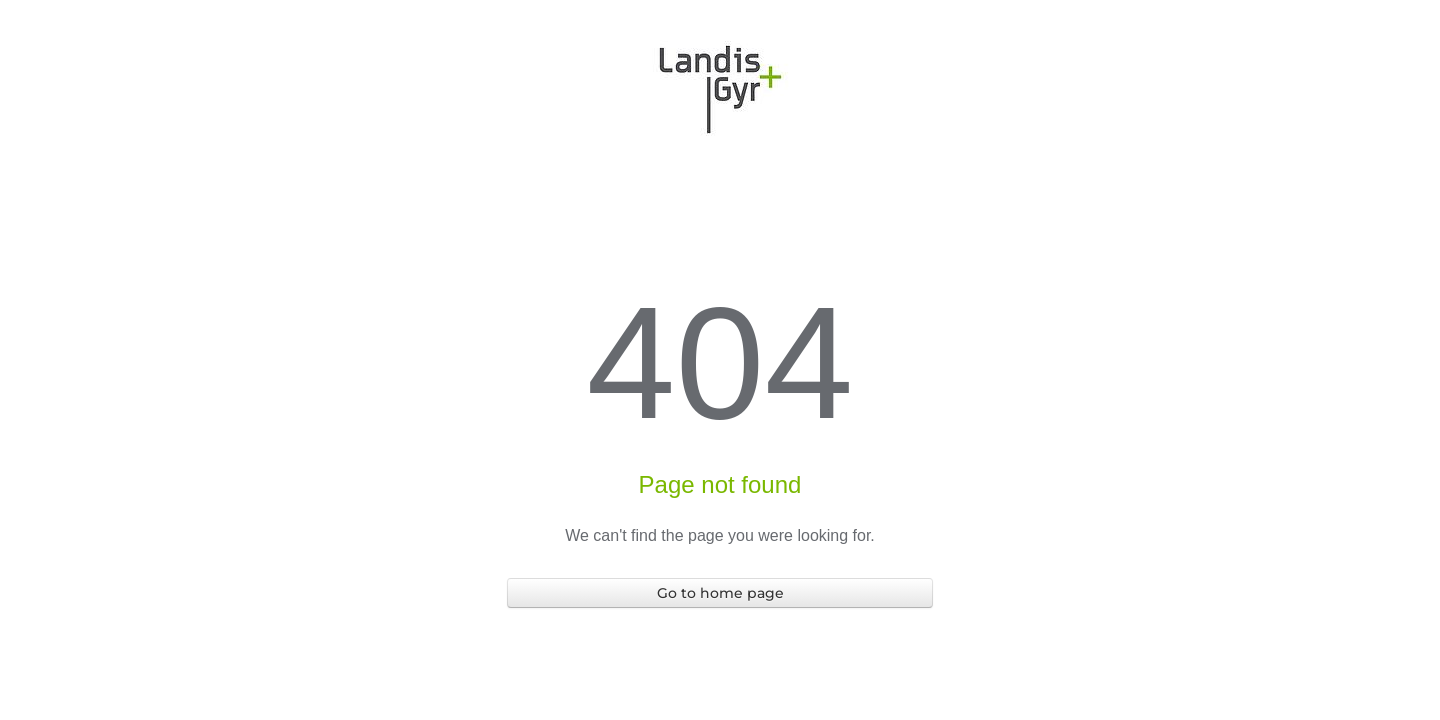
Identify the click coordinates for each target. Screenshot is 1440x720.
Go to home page (720, 593)
